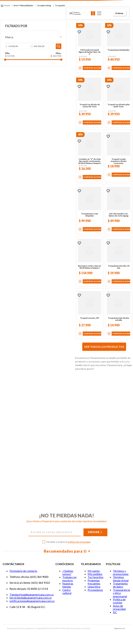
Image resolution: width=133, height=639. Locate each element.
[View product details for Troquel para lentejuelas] (109, 55)
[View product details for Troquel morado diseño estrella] (109, 415)
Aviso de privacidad (119, 607)
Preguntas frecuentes (94, 582)
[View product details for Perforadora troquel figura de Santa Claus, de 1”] (62, 55)
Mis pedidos (95, 574)
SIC (115, 612)
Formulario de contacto (23, 570)
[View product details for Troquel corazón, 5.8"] (62, 415)
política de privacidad (79, 541)
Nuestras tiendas (67, 585)
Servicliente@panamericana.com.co (31, 597)
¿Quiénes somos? (67, 572)
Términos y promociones (120, 572)
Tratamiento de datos (120, 585)
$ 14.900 (7, 56)
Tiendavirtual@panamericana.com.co (32, 594)
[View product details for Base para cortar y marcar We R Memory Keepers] (62, 344)
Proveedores (95, 589)
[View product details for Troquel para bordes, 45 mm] (109, 344)
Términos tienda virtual (120, 579)
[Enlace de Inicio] (5, 5)
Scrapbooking (44, 5)
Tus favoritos (95, 577)
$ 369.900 (21, 56)
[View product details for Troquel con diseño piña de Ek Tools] (109, 129)
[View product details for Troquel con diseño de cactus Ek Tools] (62, 129)
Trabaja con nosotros (69, 579)
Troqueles (60, 5)
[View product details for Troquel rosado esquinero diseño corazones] (109, 202)
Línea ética (94, 586)
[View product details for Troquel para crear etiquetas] (62, 274)
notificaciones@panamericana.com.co (32, 601)
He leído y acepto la (68, 542)
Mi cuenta (94, 570)
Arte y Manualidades (23, 5)
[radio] (93, 13)
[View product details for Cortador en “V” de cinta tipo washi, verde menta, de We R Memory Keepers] (62, 202)
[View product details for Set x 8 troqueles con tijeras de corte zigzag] (109, 274)
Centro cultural (66, 591)
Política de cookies (119, 601)
